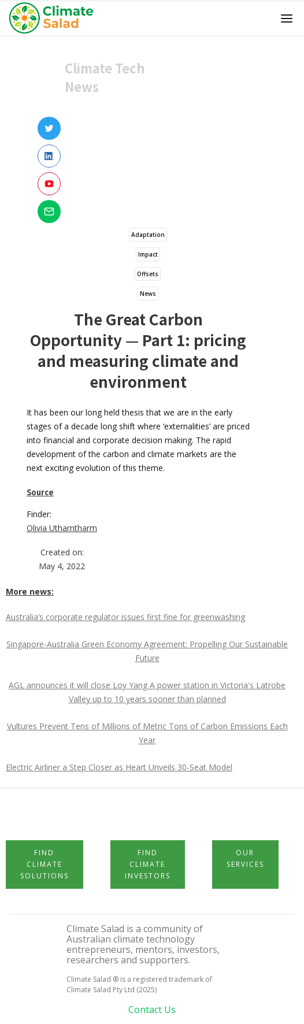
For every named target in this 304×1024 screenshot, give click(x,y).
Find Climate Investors (147, 864)
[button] (286, 18)
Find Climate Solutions (44, 864)
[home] (54, 18)
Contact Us (152, 1009)
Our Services (245, 858)
